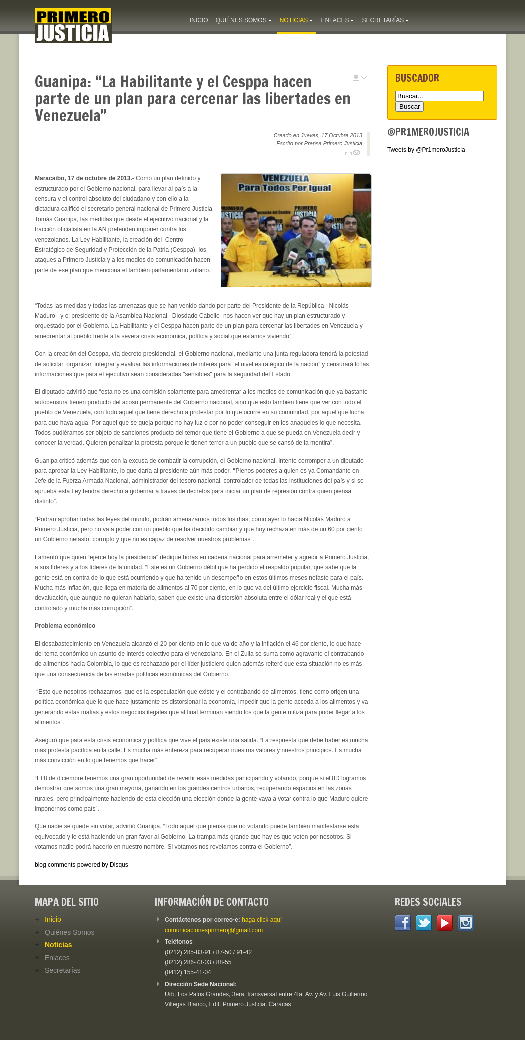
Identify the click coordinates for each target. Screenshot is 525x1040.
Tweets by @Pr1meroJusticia (427, 149)
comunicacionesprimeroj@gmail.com (214, 930)
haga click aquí (262, 919)
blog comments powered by (81, 864)
